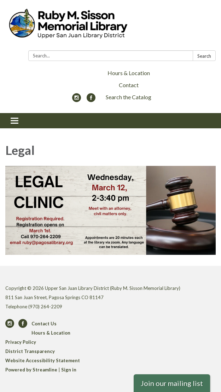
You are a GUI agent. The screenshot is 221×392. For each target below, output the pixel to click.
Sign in (68, 370)
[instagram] (76, 99)
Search (204, 56)
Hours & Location (128, 72)
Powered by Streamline (31, 370)
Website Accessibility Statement (42, 360)
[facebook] (91, 99)
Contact (129, 85)
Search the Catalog (128, 97)
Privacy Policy (20, 342)
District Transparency (30, 351)
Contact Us (44, 323)
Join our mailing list (172, 383)
